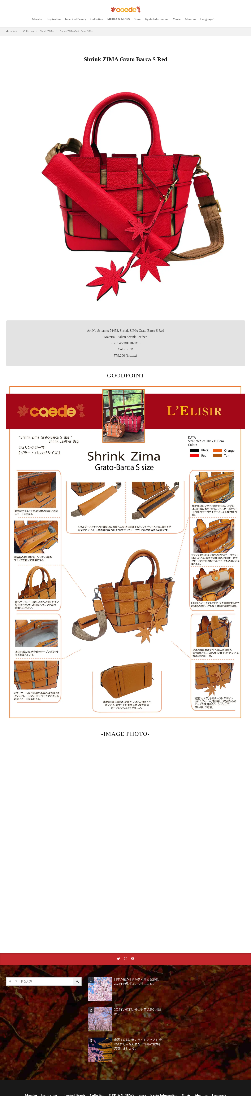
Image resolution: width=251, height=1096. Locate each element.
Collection (96, 19)
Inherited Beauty (75, 19)
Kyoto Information (156, 19)
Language (206, 19)
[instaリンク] (125, 959)
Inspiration (54, 19)
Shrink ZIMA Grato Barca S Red (76, 31)
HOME (13, 31)
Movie (177, 19)
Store (137, 19)
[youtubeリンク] (132, 959)
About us (190, 19)
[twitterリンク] (118, 959)
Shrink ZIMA (47, 31)
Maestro (37, 19)
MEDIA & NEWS (118, 19)
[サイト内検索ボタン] (77, 981)
